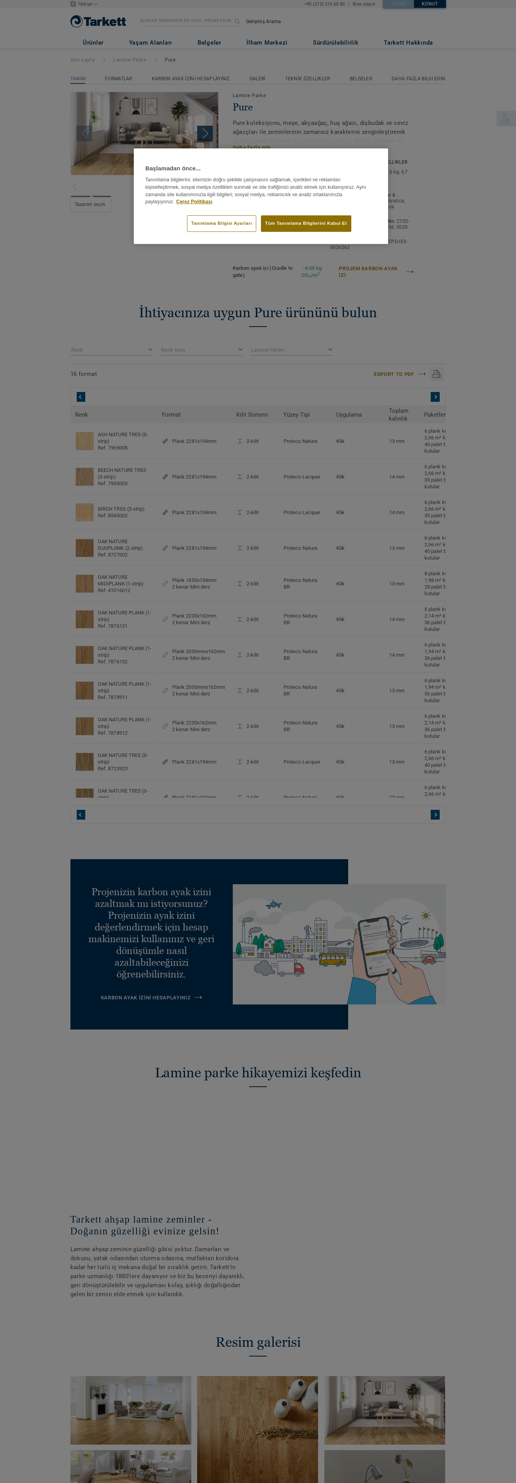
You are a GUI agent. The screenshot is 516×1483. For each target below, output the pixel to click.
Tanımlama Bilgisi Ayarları (221, 223)
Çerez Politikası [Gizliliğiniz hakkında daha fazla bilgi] (194, 201)
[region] (261, 196)
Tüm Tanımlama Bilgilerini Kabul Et (306, 223)
